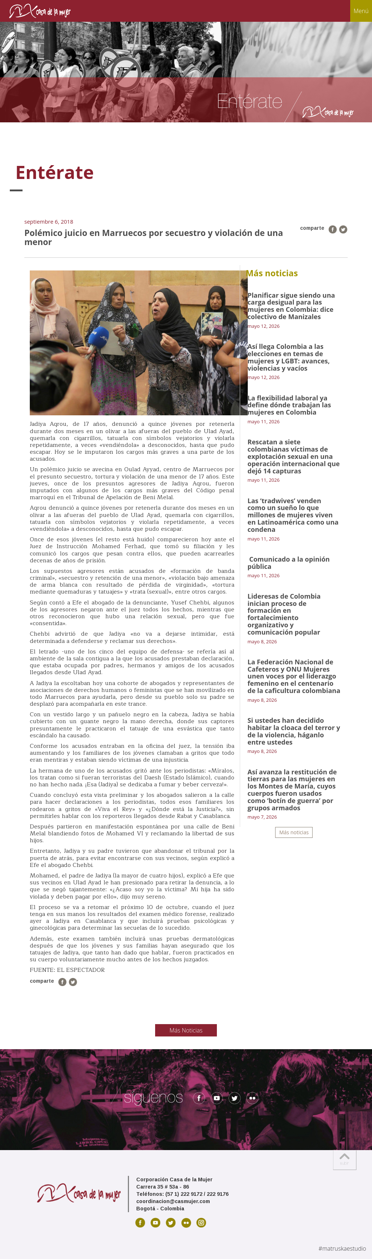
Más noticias (294, 832)
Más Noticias (186, 1030)
